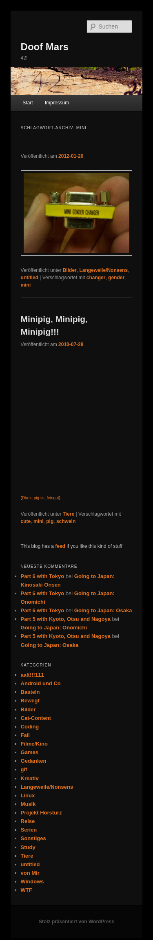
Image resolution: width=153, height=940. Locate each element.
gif (24, 769)
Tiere (68, 514)
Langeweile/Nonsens (103, 270)
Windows (32, 881)
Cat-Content (36, 718)
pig (49, 521)
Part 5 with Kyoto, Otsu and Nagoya (66, 619)
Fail (25, 735)
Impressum (57, 103)
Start (27, 103)
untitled (29, 277)
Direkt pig (30, 498)
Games (29, 752)
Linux (28, 795)
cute (26, 521)
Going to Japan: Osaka (103, 610)
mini (26, 285)
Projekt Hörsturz (41, 813)
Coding (30, 727)
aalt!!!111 (32, 675)
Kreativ (30, 778)
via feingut (49, 498)
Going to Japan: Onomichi (54, 627)
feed (60, 546)
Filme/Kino (34, 744)
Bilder (70, 270)
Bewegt (30, 700)
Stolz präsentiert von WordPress (76, 922)
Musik (28, 804)
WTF (26, 890)
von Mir (30, 873)
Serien (29, 830)
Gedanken (34, 761)
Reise (28, 821)
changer (96, 277)
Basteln (30, 692)
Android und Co (41, 683)
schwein (65, 521)
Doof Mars (45, 46)
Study (28, 847)
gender (116, 277)
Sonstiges (33, 838)
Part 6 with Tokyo (42, 576)
